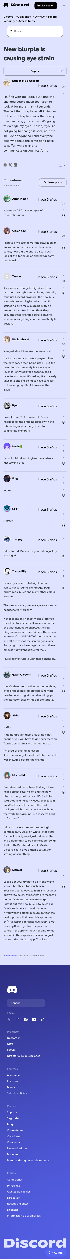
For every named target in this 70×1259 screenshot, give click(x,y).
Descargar (13, 1038)
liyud (15, 405)
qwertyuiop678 (21, 674)
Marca (11, 1087)
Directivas (13, 1197)
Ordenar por (53, 182)
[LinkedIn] (15, 165)
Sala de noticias (17, 1093)
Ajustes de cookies (18, 1191)
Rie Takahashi (20, 339)
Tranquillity (19, 571)
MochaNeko (19, 775)
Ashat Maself (20, 199)
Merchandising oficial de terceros (28, 1160)
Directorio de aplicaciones (23, 1056)
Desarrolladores (17, 1148)
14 (62, 165)
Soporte (12, 1112)
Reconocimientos (18, 1203)
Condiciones (15, 1179)
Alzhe (15, 715)
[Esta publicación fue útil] (63, 82)
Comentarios (15, 1130)
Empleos (12, 1081)
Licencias (12, 1209)
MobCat (17, 870)
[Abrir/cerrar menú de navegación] (63, 6)
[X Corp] (10, 165)
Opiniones (24, 16)
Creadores (13, 1136)
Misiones (12, 1154)
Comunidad (14, 1142)
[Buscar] (35, 31)
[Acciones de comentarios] (63, 215)
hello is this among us (25, 81)
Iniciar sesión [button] (45, 5)
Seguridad (13, 1118)
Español (17, 1003)
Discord (8, 16)
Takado (16, 276)
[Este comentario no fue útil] (63, 209)
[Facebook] (5, 165)
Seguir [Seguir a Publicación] (35, 71)
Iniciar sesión (10, 956)
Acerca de (13, 1075)
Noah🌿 (17, 446)
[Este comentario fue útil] (63, 198)
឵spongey (17, 539)
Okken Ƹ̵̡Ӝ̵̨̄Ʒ (19, 231)
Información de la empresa (24, 1215)
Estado (11, 1050)
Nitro (10, 1044)
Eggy (15, 478)
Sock (15, 509)
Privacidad (13, 1185)
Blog (10, 1124)
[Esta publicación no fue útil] (63, 93)
